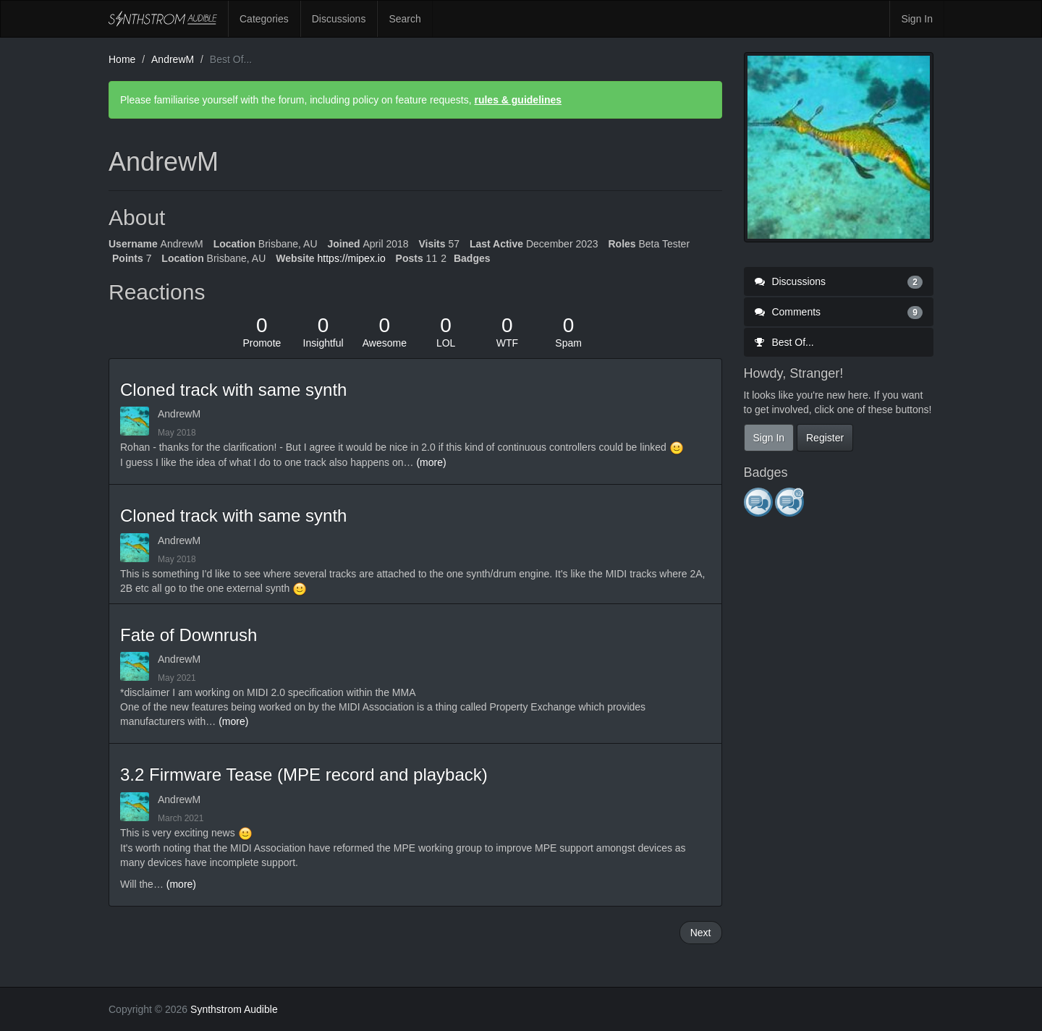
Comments (839, 312)
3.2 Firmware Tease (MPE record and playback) (304, 774)
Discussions (339, 19)
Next (700, 932)
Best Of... (784, 342)
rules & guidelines (518, 100)
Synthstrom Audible (163, 19)
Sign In (917, 19)
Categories (264, 19)
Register (825, 438)
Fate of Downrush (188, 635)
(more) (431, 462)
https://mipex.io (352, 258)
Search (404, 19)
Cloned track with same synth (233, 389)
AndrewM (179, 414)
